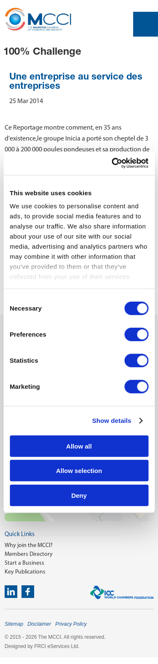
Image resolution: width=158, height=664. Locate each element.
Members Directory (29, 554)
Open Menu (145, 24)
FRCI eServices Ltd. (56, 646)
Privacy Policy (71, 624)
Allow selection (79, 470)
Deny (79, 495)
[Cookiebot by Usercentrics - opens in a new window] (112, 163)
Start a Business (24, 562)
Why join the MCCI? (29, 545)
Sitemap (14, 624)
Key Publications (25, 571)
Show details (111, 420)
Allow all (79, 445)
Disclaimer (39, 624)
